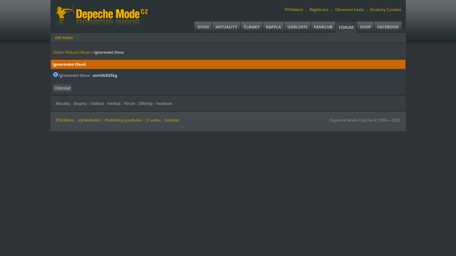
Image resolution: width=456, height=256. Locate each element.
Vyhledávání (89, 120)
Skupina (80, 103)
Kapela (273, 27)
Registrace (318, 9)
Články (252, 27)
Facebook (387, 27)
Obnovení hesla (349, 9)
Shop (365, 27)
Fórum (346, 27)
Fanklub (323, 27)
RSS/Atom (65, 120)
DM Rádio (64, 37)
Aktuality (226, 27)
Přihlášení (294, 9)
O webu (153, 120)
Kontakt (172, 120)
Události (297, 27)
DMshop (146, 103)
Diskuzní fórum (78, 52)
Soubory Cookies (385, 9)
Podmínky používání (123, 120)
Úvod (203, 27)
